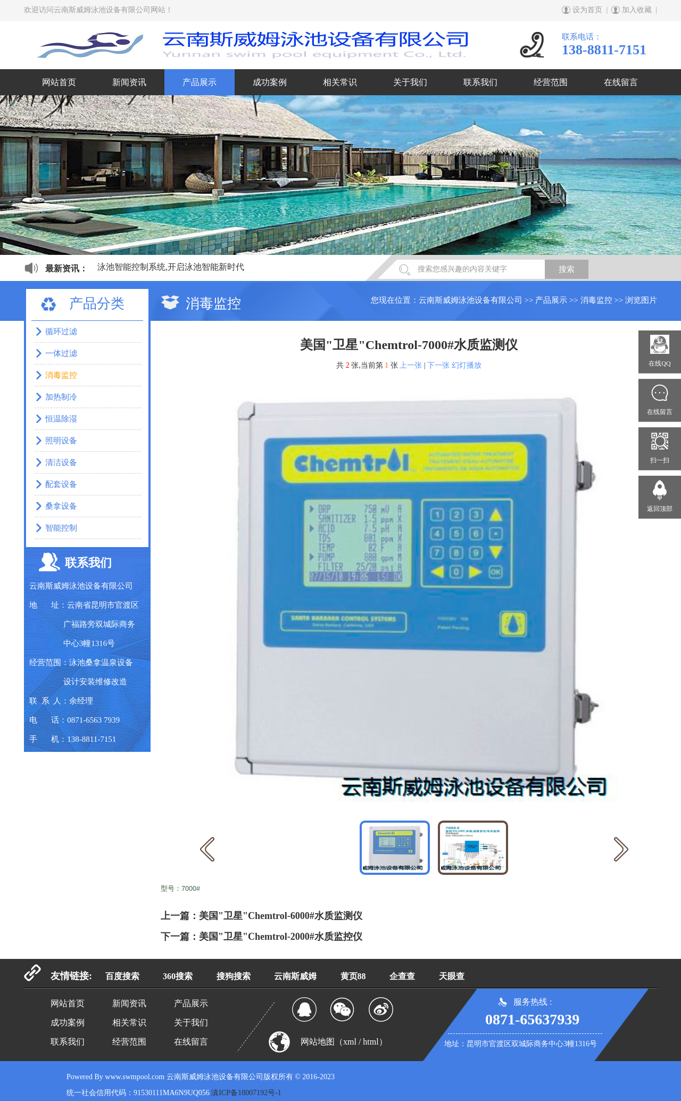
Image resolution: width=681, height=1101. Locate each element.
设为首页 (587, 10)
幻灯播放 (466, 365)
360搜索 (178, 976)
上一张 (411, 365)
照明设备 (61, 440)
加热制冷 (61, 397)
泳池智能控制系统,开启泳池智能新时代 (170, 266)
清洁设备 (61, 462)
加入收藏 (637, 10)
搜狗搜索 (234, 976)
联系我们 (480, 82)
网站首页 (59, 82)
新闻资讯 (129, 82)
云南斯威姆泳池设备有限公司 (470, 300)
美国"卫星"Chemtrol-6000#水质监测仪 (280, 915)
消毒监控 (596, 300)
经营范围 (551, 82)
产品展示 (199, 82)
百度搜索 (122, 976)
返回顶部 (659, 508)
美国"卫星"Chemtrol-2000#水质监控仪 (280, 936)
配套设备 (61, 484)
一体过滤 (61, 353)
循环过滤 (61, 331)
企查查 (402, 976)
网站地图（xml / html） (344, 1041)
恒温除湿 (61, 419)
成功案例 (270, 82)
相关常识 (340, 82)
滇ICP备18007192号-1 (246, 1093)
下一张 (438, 365)
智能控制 (61, 528)
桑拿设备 (61, 506)
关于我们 (410, 82)
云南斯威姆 (295, 976)
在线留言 (621, 82)
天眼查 (451, 976)
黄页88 (353, 976)
